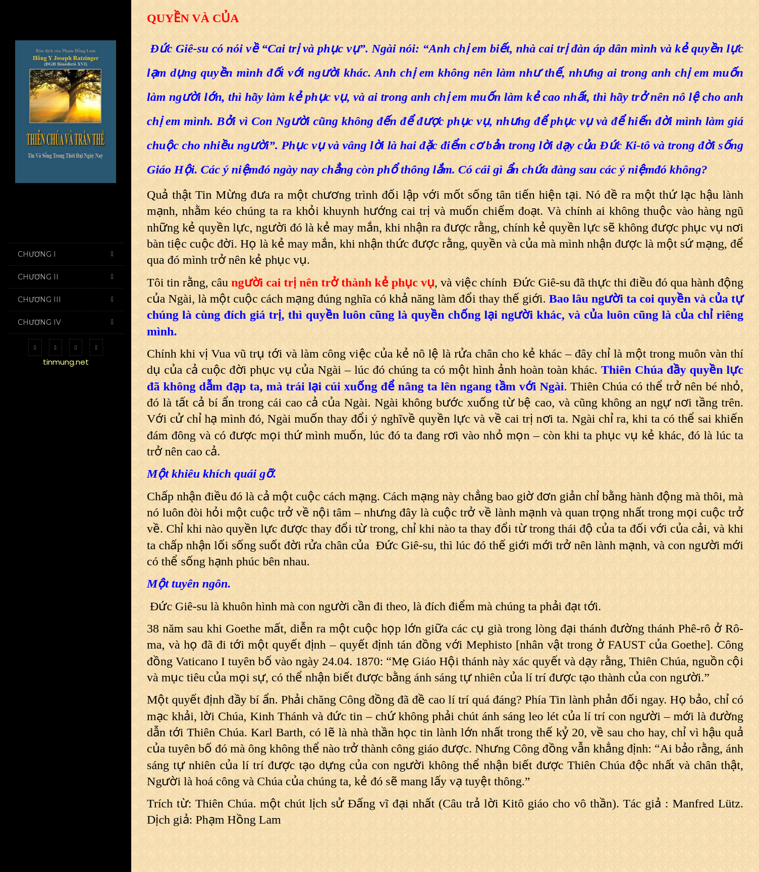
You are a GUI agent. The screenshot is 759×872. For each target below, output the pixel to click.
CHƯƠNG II (66, 276)
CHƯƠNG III (66, 299)
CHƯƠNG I (66, 254)
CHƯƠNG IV (66, 322)
